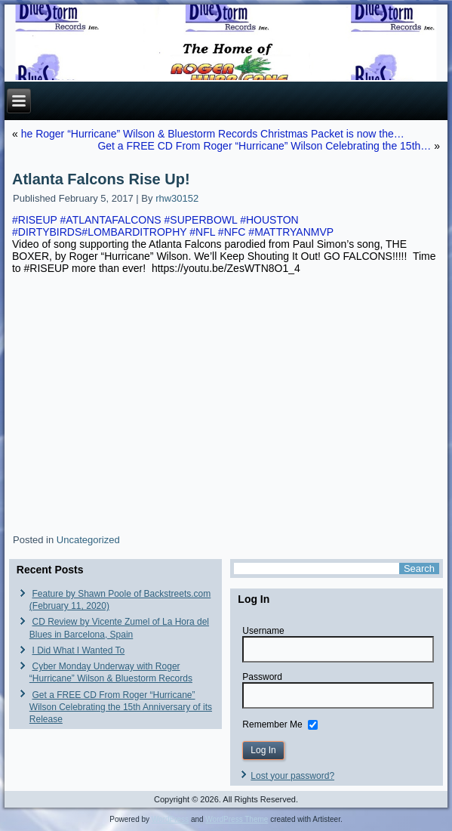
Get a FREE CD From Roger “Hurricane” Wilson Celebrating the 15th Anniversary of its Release (120, 707)
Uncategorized (88, 539)
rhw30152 (176, 198)
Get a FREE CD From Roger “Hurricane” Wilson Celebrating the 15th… (264, 146)
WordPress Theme (236, 819)
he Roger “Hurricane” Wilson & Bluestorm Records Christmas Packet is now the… (212, 134)
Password (262, 677)
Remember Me (272, 724)
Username (263, 631)
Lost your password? (292, 776)
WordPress (170, 819)
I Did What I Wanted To (78, 650)
